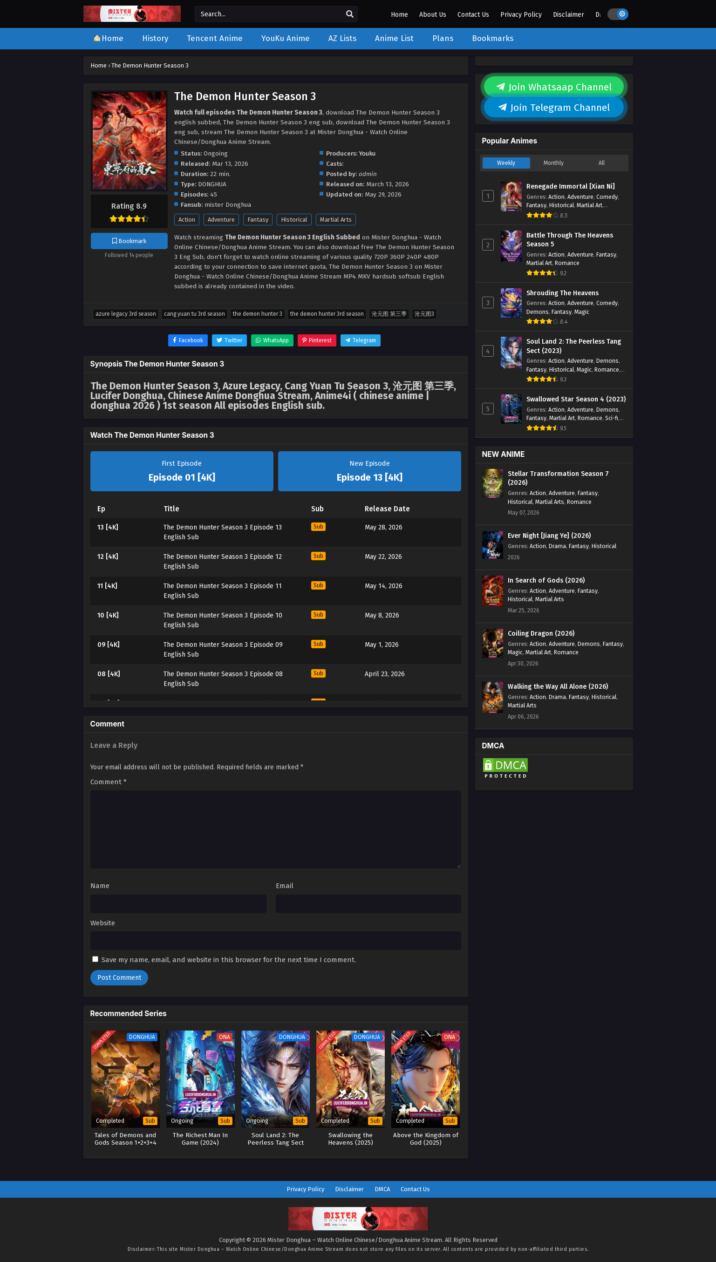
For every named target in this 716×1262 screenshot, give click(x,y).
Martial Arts (336, 219)
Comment (108, 782)
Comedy (607, 196)
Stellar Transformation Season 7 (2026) (558, 478)
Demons (537, 311)
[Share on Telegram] (361, 340)
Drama (557, 546)
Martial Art (589, 205)
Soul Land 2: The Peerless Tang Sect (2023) (573, 346)
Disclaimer (568, 15)
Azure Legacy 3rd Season (125, 314)
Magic (581, 311)
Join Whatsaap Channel (554, 87)
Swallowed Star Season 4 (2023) (576, 399)
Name (99, 886)
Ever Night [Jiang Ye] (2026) (549, 536)
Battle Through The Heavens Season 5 (569, 240)
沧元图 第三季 (389, 314)
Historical (294, 219)
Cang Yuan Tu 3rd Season (194, 314)
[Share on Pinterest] (317, 340)
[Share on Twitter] (229, 340)
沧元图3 (424, 314)
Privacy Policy (521, 15)
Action (186, 219)
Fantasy (257, 219)
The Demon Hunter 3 (257, 314)
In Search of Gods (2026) (546, 580)
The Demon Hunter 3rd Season (327, 314)
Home (399, 15)
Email (284, 886)
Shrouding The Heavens (562, 293)
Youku (367, 153)
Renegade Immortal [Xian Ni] (570, 186)
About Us (432, 15)
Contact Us (473, 15)
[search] (350, 14)
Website (102, 923)
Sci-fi (611, 417)
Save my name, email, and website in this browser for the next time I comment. (229, 960)
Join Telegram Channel (554, 108)
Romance (567, 262)
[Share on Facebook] (188, 340)
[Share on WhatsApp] (272, 340)
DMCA (382, 1189)
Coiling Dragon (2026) (541, 634)
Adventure (221, 219)
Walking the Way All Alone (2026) (558, 687)
